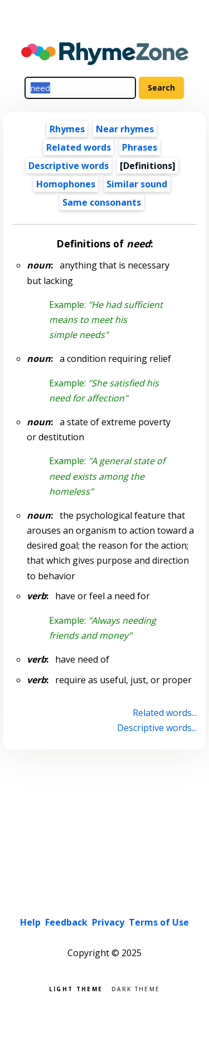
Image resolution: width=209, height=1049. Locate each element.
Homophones (65, 184)
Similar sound (136, 184)
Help (30, 922)
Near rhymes (125, 129)
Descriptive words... (157, 728)
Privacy (108, 922)
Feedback (66, 922)
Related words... (165, 713)
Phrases (139, 147)
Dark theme (135, 988)
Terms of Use (159, 922)
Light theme (76, 988)
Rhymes (67, 129)
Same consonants (101, 202)
